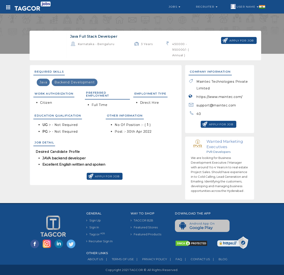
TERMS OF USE (118, 259)
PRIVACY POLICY (150, 259)
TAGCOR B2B (142, 220)
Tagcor (95, 234)
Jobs (174, 6)
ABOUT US (94, 259)
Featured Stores (144, 227)
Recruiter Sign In (99, 241)
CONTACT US (196, 259)
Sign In (92, 227)
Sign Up (93, 220)
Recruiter (206, 6)
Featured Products (146, 234)
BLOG (218, 259)
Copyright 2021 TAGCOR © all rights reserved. (141, 270)
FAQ (174, 259)
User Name (248, 6)
